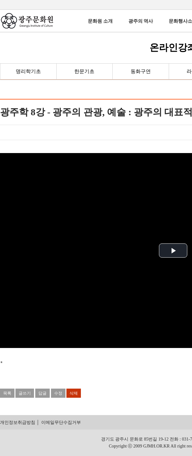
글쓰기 (25, 393)
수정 (58, 393)
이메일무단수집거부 (61, 422)
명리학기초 (28, 71)
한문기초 (84, 71)
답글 (42, 393)
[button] (173, 250)
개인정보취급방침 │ (19, 422)
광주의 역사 (140, 21)
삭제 (74, 393)
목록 (7, 393)
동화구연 (141, 71)
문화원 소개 (100, 21)
